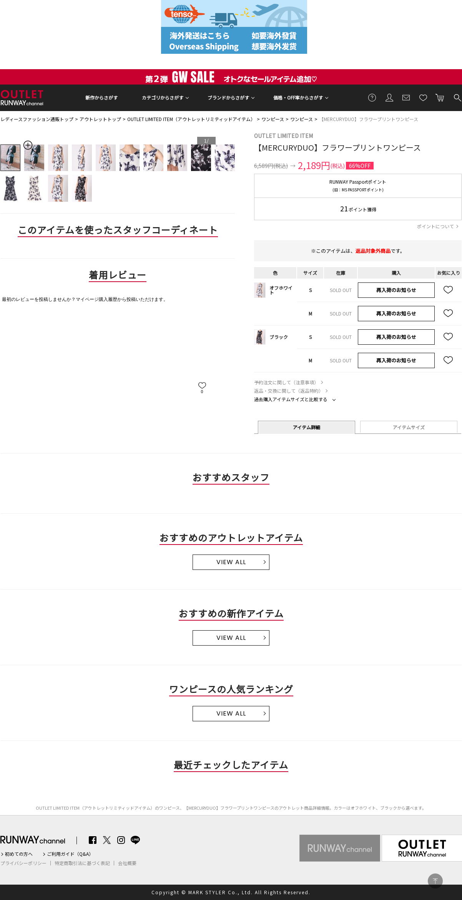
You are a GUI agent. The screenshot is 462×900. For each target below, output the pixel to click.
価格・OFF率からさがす (298, 97)
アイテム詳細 (306, 427)
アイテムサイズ (409, 427)
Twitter (106, 840)
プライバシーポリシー (23, 863)
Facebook (92, 840)
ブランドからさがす (228, 97)
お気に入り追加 (449, 290)
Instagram (121, 840)
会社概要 (127, 863)
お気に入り (423, 97)
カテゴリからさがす (162, 97)
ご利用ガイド (372, 97)
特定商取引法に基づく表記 (82, 863)
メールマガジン (406, 97)
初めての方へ (19, 854)
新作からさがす (101, 97)
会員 (389, 97)
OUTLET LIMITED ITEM (283, 135)
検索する (457, 97)
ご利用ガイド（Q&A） (70, 854)
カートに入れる (440, 97)
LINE (135, 840)
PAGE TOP (435, 880)
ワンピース (272, 119)
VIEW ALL (231, 562)
